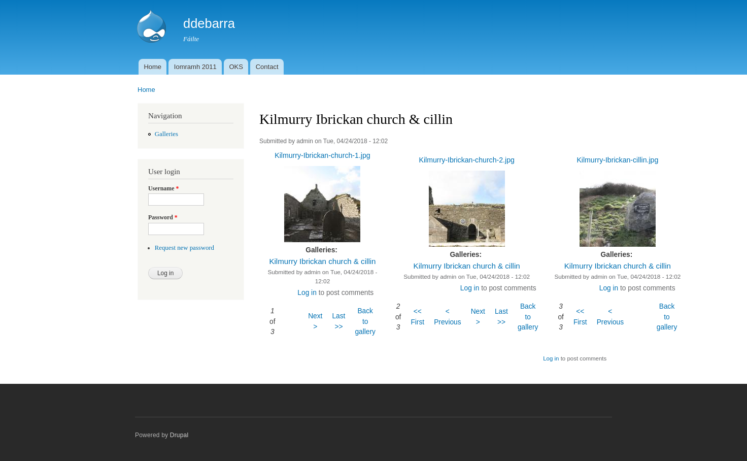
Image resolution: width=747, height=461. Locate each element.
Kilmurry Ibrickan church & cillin (322, 261)
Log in (306, 293)
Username (163, 188)
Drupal (179, 435)
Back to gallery (365, 321)
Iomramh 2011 (195, 67)
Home (152, 67)
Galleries (166, 134)
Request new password (184, 247)
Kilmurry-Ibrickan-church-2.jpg (466, 160)
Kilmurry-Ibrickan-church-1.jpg (322, 155)
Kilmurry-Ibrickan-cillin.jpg (617, 160)
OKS (236, 67)
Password (163, 217)
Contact (267, 67)
